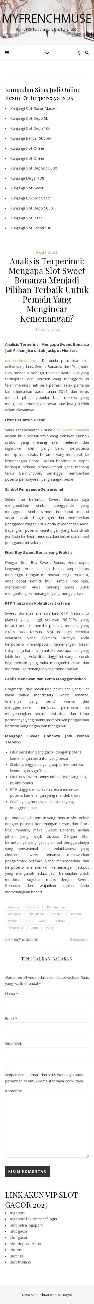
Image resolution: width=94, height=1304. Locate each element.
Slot (28, 921)
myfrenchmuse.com (22, 360)
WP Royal (64, 1294)
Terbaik (59, 921)
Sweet (42, 921)
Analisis (13, 907)
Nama (11, 993)
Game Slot (47, 252)
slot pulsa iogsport (26, 1225)
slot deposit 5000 (25, 1243)
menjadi (57, 914)
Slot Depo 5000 (39, 208)
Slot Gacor (35, 187)
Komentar (13, 1090)
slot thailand (20, 1262)
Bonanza (33, 907)
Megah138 (35, 178)
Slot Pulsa (34, 217)
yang (49, 928)
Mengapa (15, 914)
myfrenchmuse (26, 939)
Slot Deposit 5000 (41, 168)
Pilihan (13, 921)
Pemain (76, 914)
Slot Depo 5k (37, 118)
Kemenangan (56, 907)
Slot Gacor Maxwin (42, 108)
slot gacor (19, 1231)
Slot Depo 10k (38, 128)
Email (11, 1018)
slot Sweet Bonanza (71, 429)
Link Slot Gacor (38, 197)
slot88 (15, 1249)
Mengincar (36, 914)
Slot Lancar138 (38, 227)
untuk (34, 928)
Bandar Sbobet (39, 138)
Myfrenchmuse (47, 18)
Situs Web (13, 1043)
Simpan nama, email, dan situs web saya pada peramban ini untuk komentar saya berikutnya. (44, 1077)
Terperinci (15, 928)
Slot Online (35, 148)
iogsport (17, 1212)
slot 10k (17, 1255)
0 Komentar (79, 939)
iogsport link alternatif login (33, 1218)
